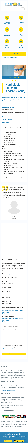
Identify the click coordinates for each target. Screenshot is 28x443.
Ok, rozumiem (8, 441)
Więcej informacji (18, 441)
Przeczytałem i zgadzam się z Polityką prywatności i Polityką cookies (12, 346)
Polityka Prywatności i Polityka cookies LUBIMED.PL (12, 348)
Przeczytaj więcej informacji (8, 390)
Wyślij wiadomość (14, 354)
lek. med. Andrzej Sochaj (8, 107)
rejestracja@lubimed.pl (9, 274)
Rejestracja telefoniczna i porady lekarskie (12, 310)
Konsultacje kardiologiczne (10, 57)
